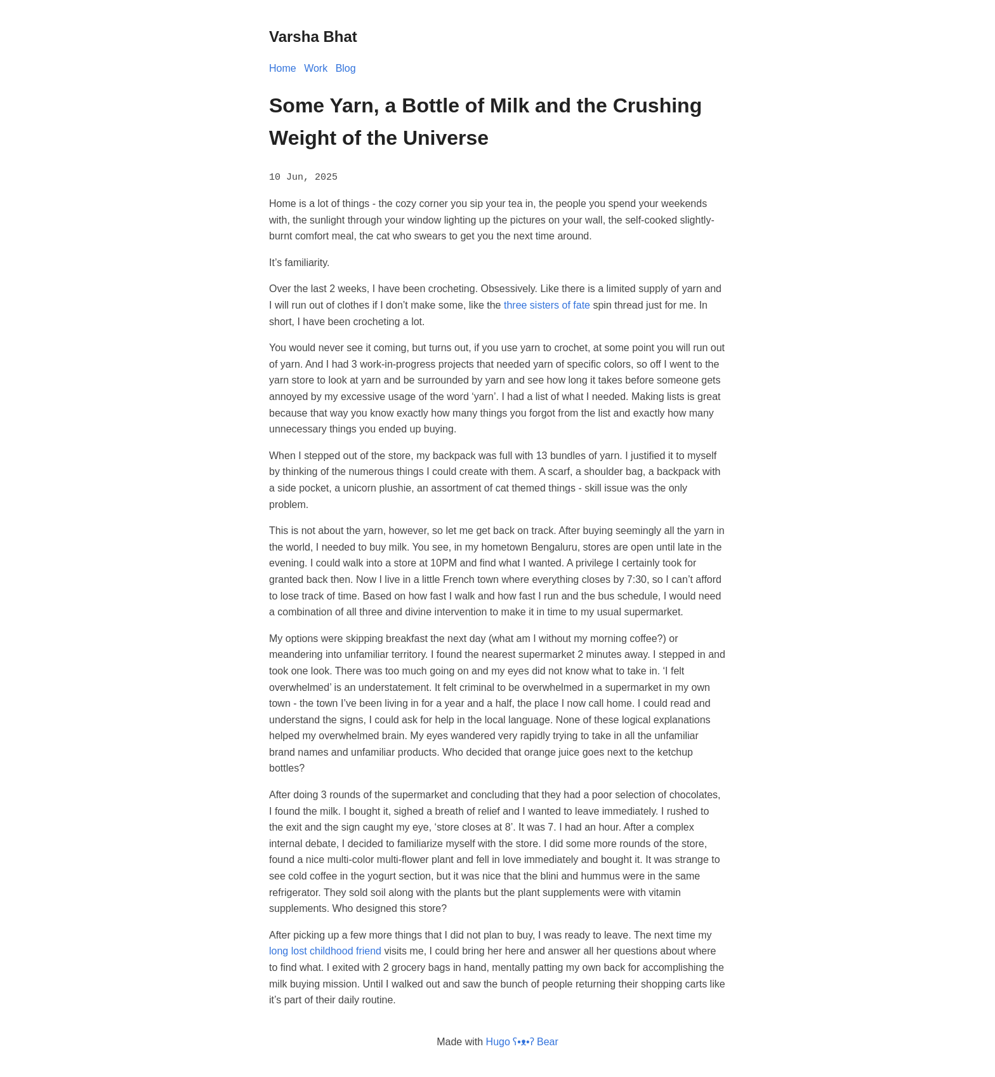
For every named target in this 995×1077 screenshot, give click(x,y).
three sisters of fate (547, 304)
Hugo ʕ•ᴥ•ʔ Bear (522, 1040)
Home (282, 68)
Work (315, 68)
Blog (346, 68)
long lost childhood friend (325, 950)
